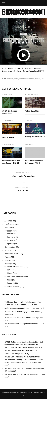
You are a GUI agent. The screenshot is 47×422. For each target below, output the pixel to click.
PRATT (16, 79)
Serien (9, 307)
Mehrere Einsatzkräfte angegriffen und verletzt (22, 335)
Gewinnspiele (10, 270)
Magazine (8, 274)
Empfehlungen (10, 248)
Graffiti (10, 79)
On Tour (10, 264)
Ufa (42, 79)
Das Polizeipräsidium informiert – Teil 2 (11, 185)
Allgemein (8, 244)
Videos (23, 34)
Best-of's (10, 257)
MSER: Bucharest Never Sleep (9, 112)
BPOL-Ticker (9, 358)
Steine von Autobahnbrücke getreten (19, 332)
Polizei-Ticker (10, 318)
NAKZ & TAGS (31, 135)
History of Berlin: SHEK (11, 158)
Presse (7, 280)
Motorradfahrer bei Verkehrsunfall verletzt (21, 341)
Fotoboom (8, 254)
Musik (9, 303)
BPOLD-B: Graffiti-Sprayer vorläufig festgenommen (24, 392)
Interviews (11, 260)
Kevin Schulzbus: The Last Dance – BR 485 (34, 159)
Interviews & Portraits (15, 300)
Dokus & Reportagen (15, 290)
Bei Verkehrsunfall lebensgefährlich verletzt (21, 347)
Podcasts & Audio (11, 277)
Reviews (8, 284)
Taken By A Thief (32, 111)
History (10, 297)
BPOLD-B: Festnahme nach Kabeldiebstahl (21, 398)
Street (37, 79)
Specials (10, 267)
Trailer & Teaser (13, 310)
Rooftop (22, 79)
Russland (30, 79)
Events (7, 251)
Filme (9, 293)
